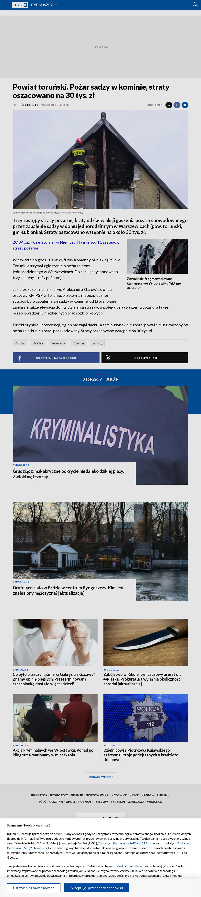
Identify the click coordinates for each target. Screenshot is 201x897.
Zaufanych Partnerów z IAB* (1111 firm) (125, 843)
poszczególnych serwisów (125, 866)
